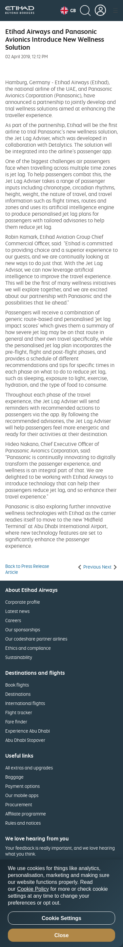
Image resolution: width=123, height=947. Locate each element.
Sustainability (18, 657)
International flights (25, 703)
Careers (13, 620)
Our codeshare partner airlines (36, 639)
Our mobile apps (21, 795)
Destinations (18, 694)
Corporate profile (22, 602)
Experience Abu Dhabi (27, 731)
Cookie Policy (33, 889)
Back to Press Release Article (27, 569)
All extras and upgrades (29, 768)
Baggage (14, 777)
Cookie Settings (61, 918)
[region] (61, 903)
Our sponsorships (22, 629)
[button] (68, 10)
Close (61, 935)
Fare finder (16, 721)
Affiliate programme (25, 814)
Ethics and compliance (28, 648)
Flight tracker (18, 712)
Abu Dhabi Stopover (25, 740)
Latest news (17, 611)
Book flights (17, 685)
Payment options (22, 786)
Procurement (18, 804)
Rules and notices (23, 823)
